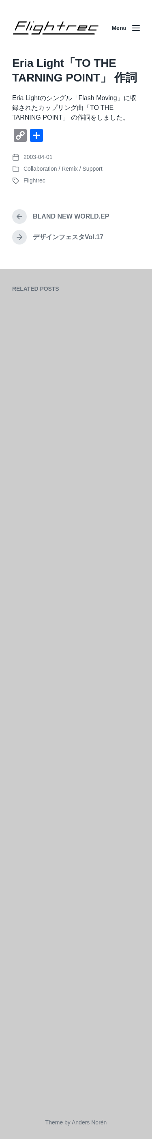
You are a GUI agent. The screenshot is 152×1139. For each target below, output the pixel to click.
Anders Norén (89, 1122)
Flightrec (34, 180)
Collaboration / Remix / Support (63, 168)
